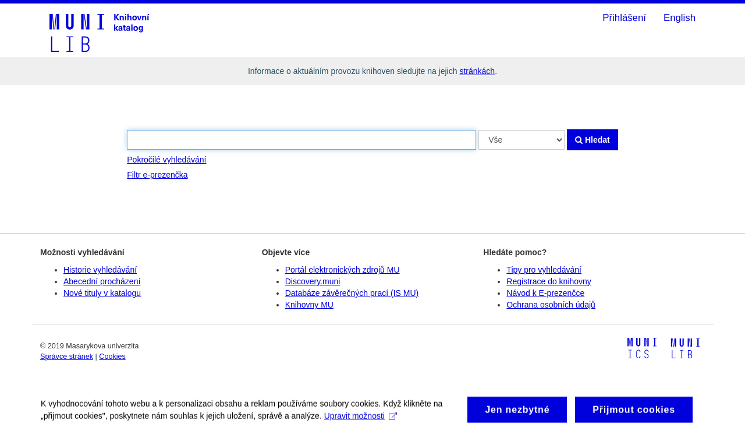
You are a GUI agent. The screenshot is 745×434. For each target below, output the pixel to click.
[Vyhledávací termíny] (301, 140)
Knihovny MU (309, 304)
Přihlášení (624, 17)
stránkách (477, 71)
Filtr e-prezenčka (157, 174)
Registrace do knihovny (548, 281)
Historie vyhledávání (100, 269)
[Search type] (521, 140)
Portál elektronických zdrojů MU (342, 269)
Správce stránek (66, 356)
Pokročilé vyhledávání (166, 159)
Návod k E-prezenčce (545, 293)
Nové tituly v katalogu (102, 293)
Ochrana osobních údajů (550, 304)
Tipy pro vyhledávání (543, 269)
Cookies (112, 356)
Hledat (592, 139)
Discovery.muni (312, 281)
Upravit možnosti (360, 419)
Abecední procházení (101, 281)
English (680, 17)
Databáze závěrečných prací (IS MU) (352, 293)
